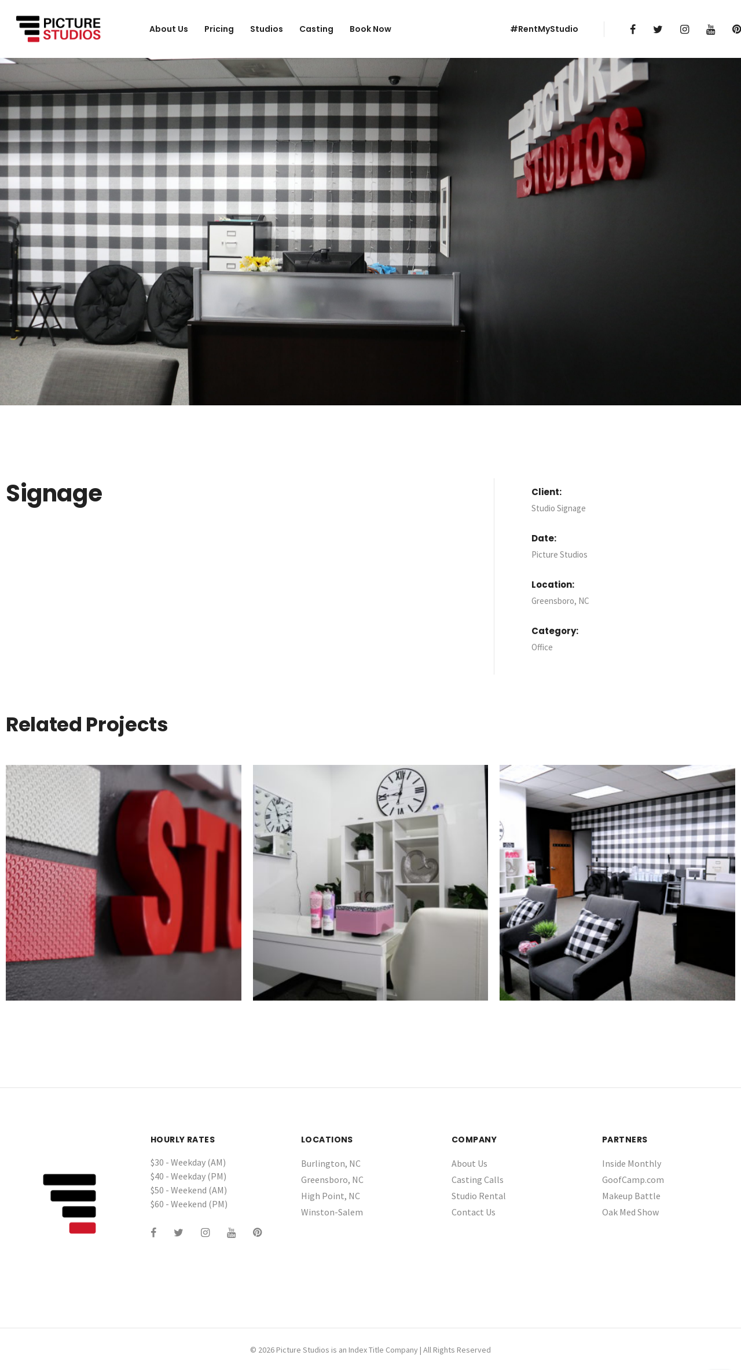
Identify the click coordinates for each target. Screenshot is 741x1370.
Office (542, 647)
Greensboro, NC (332, 1179)
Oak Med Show (630, 1212)
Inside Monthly (631, 1163)
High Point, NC (330, 1196)
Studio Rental (479, 1196)
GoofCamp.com (633, 1179)
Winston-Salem (332, 1212)
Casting (316, 29)
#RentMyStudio (544, 29)
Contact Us (474, 1212)
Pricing (219, 29)
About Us (168, 29)
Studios (266, 29)
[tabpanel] (370, 231)
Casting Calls (478, 1179)
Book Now (370, 29)
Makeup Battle (631, 1196)
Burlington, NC (331, 1163)
